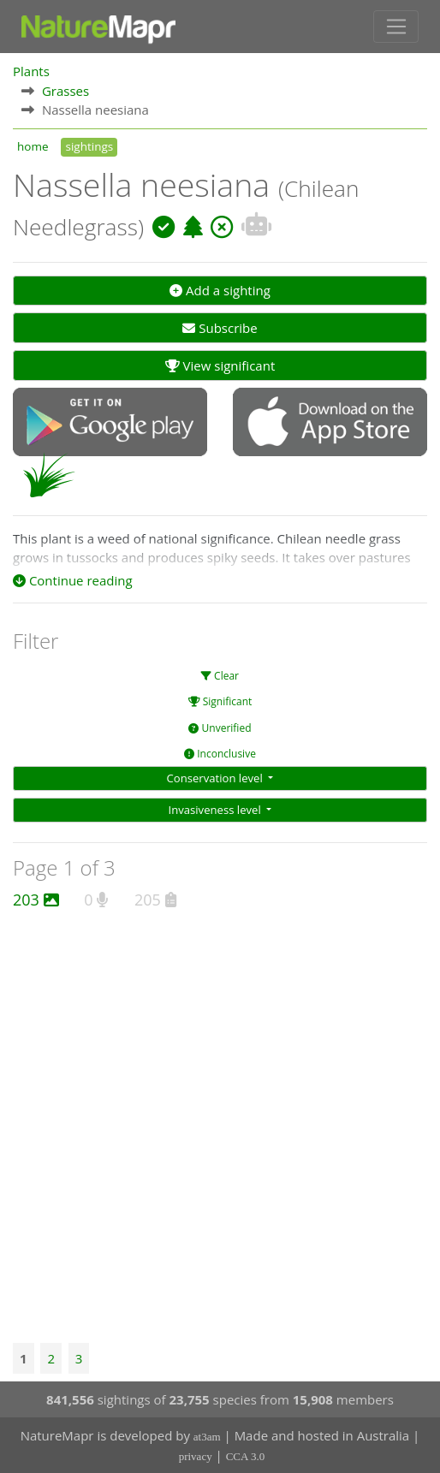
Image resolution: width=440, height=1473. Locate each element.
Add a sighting (220, 290)
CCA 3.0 (245, 1456)
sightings (89, 146)
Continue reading (73, 580)
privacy (195, 1456)
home (32, 146)
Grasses (65, 90)
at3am (207, 1436)
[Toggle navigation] (396, 26)
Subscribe (219, 327)
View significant (220, 365)
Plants (31, 71)
